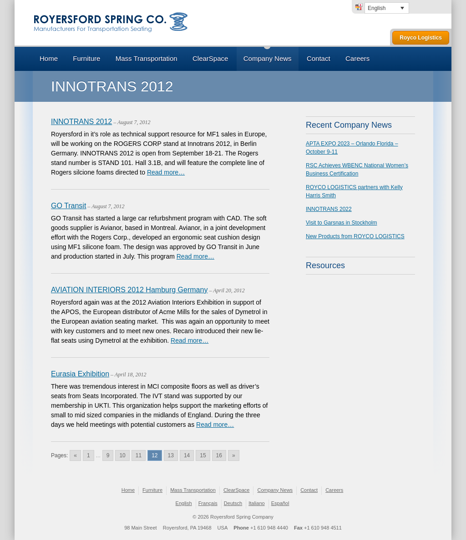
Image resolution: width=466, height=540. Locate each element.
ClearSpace (210, 58)
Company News (267, 58)
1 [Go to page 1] (88, 455)
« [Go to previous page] (75, 455)
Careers (357, 58)
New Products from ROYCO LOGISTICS (355, 236)
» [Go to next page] (233, 455)
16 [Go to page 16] (219, 455)
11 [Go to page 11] (139, 455)
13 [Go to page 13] (171, 455)
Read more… (166, 172)
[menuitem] (387, 8)
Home (49, 58)
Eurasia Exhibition (80, 374)
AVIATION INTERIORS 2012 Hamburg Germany (129, 290)
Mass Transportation (146, 58)
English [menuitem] (376, 8)
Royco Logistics (421, 38)
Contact (318, 58)
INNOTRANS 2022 (329, 209)
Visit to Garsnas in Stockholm (341, 223)
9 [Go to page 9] (108, 455)
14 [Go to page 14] (187, 455)
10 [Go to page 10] (122, 455)
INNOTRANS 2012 (81, 121)
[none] (387, 8)
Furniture (86, 58)
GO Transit (68, 206)
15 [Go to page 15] (203, 455)
